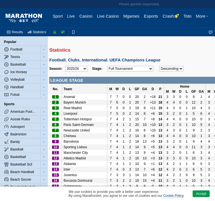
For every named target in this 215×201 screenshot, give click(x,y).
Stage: (97, 69)
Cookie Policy (173, 196)
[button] (203, 18)
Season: (55, 69)
